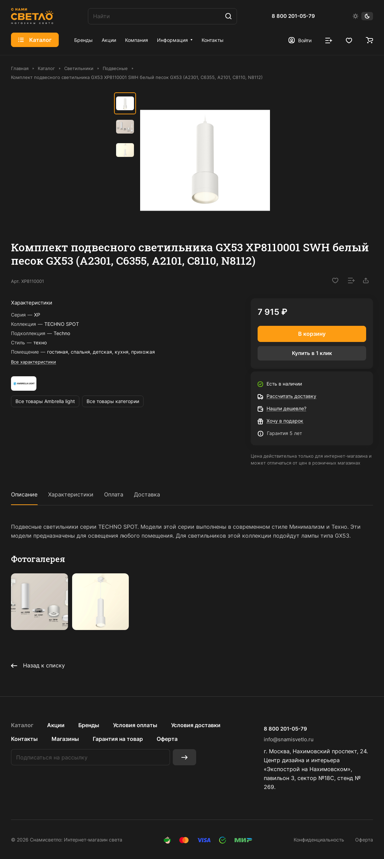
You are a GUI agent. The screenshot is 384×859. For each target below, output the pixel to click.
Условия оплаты (135, 725)
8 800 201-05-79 (293, 16)
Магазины (65, 738)
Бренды (88, 725)
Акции (56, 725)
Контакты (24, 738)
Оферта (167, 738)
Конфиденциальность (319, 840)
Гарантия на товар (118, 738)
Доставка (147, 494)
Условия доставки (196, 725)
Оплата (113, 494)
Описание (24, 494)
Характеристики (70, 494)
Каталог (22, 725)
